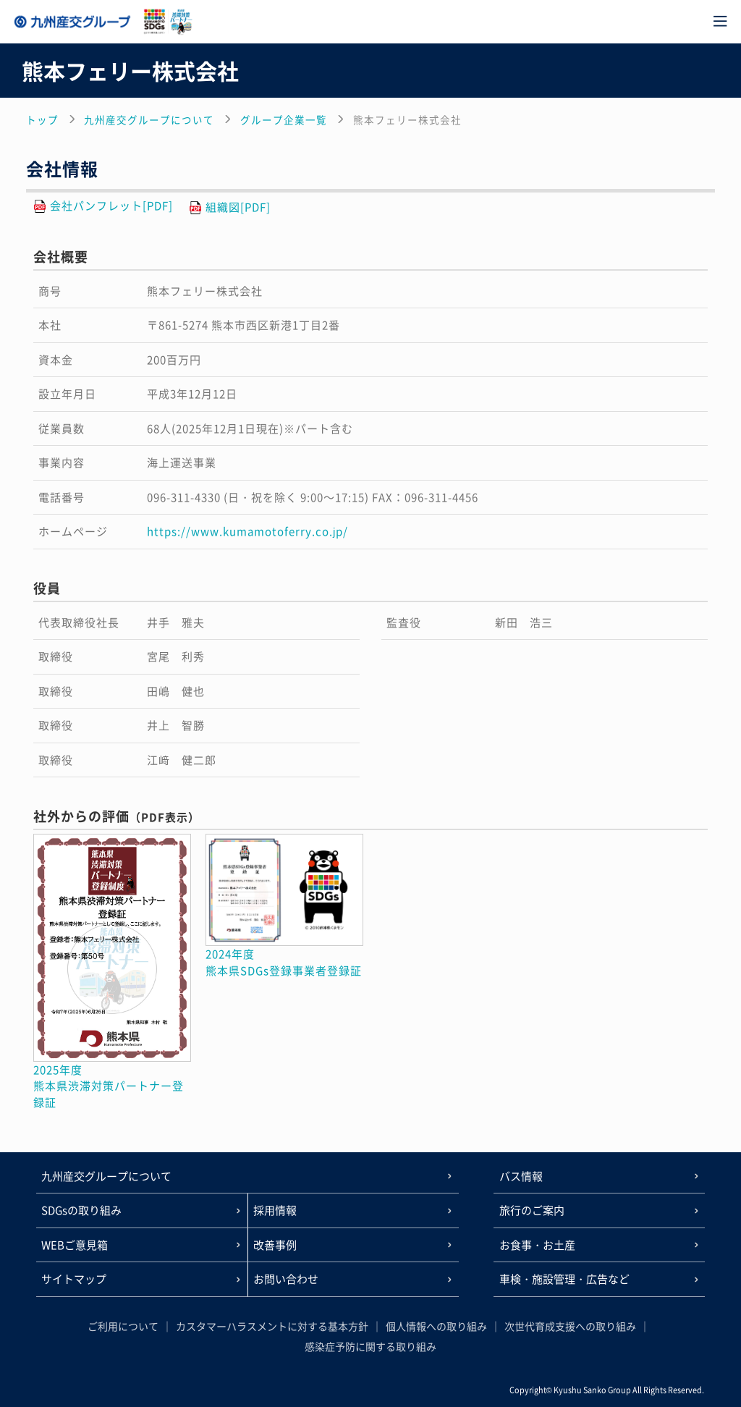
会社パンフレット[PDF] (111, 205)
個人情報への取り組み (436, 1326)
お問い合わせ (285, 1279)
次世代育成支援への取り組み (570, 1326)
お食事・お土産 (537, 1245)
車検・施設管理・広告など (564, 1279)
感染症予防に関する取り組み (370, 1346)
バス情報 (521, 1176)
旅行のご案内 (531, 1210)
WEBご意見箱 (74, 1245)
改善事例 (275, 1245)
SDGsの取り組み (81, 1210)
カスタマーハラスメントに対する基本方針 (272, 1326)
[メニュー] (720, 21)
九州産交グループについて (106, 1176)
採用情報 (275, 1210)
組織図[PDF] (238, 207)
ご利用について (123, 1326)
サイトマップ (73, 1279)
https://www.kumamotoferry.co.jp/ (247, 531)
